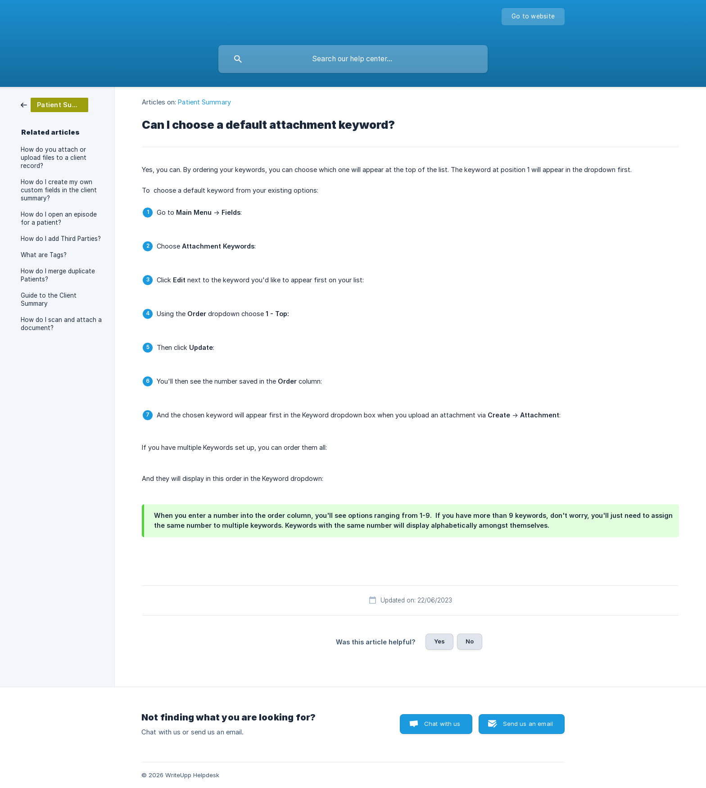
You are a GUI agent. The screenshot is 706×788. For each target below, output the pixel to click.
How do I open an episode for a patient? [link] (59, 218)
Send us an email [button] (528, 723)
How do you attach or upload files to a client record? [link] (53, 157)
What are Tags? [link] (44, 254)
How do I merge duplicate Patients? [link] (58, 275)
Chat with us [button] (442, 723)
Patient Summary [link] (204, 102)
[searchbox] (353, 59)
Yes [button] (439, 641)
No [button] (470, 641)
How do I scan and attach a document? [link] (61, 323)
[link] (54, 104)
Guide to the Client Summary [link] (49, 299)
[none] (533, 16)
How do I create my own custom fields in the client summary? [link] (59, 190)
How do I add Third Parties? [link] (61, 238)
